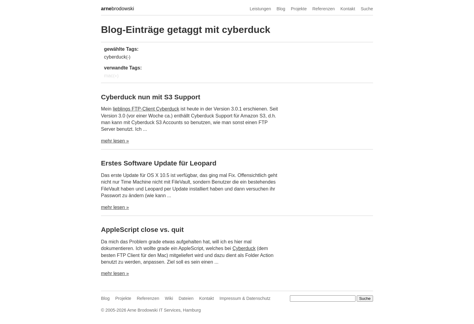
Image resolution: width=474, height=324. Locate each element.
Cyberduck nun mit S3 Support (150, 97)
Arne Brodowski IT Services (153, 310)
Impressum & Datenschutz (245, 298)
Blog (281, 8)
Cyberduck (243, 248)
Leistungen (260, 8)
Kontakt (347, 8)
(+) (115, 75)
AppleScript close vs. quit (142, 229)
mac (108, 75)
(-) (128, 57)
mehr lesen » (115, 140)
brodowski (117, 8)
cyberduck (115, 56)
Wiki (169, 298)
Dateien (186, 298)
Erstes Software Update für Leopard (158, 163)
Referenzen (323, 8)
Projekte (299, 8)
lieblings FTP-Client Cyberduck (146, 108)
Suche (367, 8)
